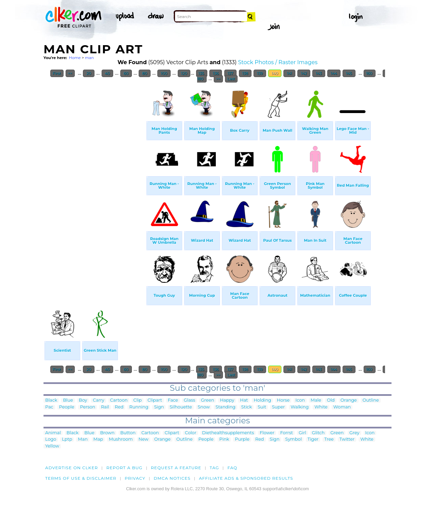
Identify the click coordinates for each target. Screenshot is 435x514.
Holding (262, 400)
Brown (107, 433)
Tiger (313, 439)
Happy (227, 400)
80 (144, 73)
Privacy (135, 478)
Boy (83, 400)
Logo (50, 439)
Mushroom (121, 439)
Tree (329, 439)
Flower (267, 433)
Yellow (52, 446)
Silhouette (181, 407)
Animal (53, 433)
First (57, 73)
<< (70, 73)
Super (278, 407)
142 (304, 73)
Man (82, 439)
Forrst (286, 433)
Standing (225, 407)
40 (107, 73)
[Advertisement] (94, 188)
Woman (342, 407)
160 (369, 73)
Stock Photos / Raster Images (278, 62)
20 (88, 73)
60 (126, 73)
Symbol (293, 439)
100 (164, 73)
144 (334, 73)
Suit (262, 407)
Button (128, 433)
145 (349, 73)
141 (289, 73)
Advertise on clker (71, 467)
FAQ (232, 467)
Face (173, 400)
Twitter (347, 439)
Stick (246, 407)
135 (201, 73)
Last (231, 78)
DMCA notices (172, 478)
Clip (137, 400)
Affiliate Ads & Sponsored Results (246, 478)
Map (98, 439)
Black (51, 400)
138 (245, 73)
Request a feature (176, 467)
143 (319, 73)
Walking (300, 407)
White (321, 407)
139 (260, 73)
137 (230, 73)
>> (218, 78)
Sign (159, 407)
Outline (371, 400)
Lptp (67, 439)
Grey (354, 433)
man (89, 57)
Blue (68, 400)
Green (207, 400)
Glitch (318, 433)
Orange (349, 400)
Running (138, 407)
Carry (98, 400)
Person (87, 407)
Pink (224, 439)
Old (331, 400)
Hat (244, 400)
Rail (105, 407)
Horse (283, 400)
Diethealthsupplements (228, 433)
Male (316, 400)
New (144, 439)
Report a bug (124, 467)
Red (119, 407)
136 (216, 73)
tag (214, 467)
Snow (204, 407)
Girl (302, 433)
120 (184, 73)
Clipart (154, 400)
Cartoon (119, 400)
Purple (242, 439)
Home (75, 57)
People (66, 407)
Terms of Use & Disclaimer (81, 478)
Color (190, 433)
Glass (189, 400)
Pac (49, 407)
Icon (300, 400)
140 (275, 73)
